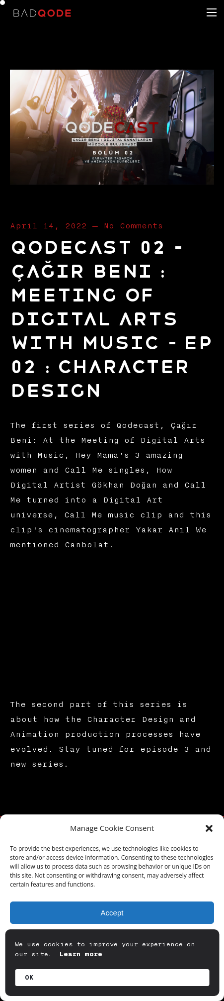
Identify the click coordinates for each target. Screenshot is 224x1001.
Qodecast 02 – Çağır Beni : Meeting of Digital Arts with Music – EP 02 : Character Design (110, 319)
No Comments (133, 225)
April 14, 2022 (48, 225)
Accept (112, 912)
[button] (209, 828)
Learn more (81, 954)
